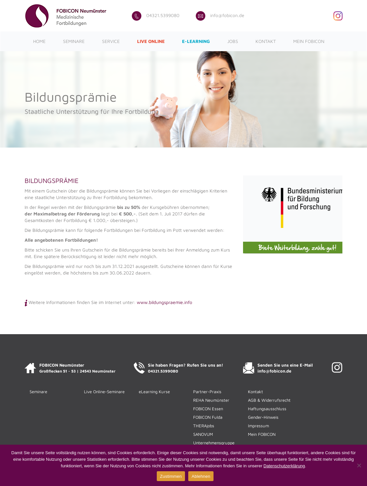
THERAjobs (203, 425)
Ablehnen (201, 476)
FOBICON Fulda (207, 417)
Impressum (258, 425)
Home (39, 41)
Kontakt (265, 41)
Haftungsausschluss (267, 408)
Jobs (232, 41)
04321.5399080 (155, 15)
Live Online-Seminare (104, 391)
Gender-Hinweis (263, 417)
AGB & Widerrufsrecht (269, 400)
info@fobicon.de (220, 15)
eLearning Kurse (154, 391)
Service (111, 41)
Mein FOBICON (308, 41)
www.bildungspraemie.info (164, 302)
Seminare (74, 41)
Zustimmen (171, 476)
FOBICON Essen (208, 408)
